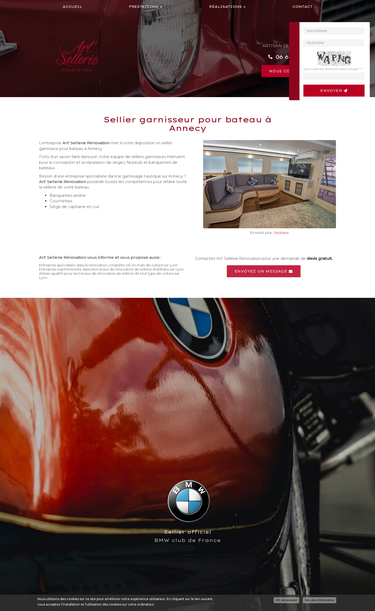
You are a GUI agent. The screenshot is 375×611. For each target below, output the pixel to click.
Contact (302, 6)
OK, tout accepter (286, 600)
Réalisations (227, 6)
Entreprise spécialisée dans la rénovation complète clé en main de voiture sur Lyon (108, 265)
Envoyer (334, 90)
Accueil (72, 6)
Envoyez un (264, 271)
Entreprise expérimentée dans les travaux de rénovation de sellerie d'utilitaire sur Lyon (111, 269)
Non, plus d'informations (319, 600)
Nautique (281, 233)
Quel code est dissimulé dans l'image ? (333, 69)
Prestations (145, 6)
